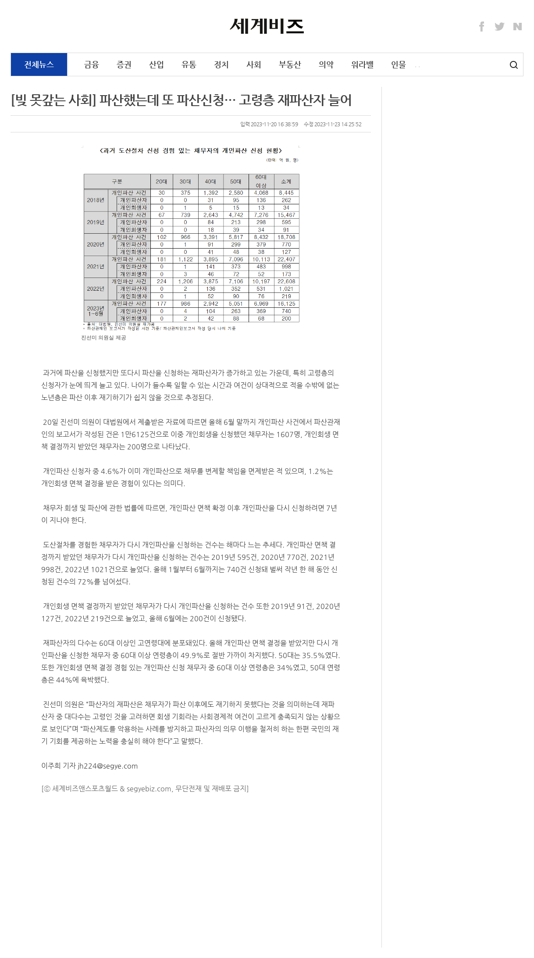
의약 (326, 64)
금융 (91, 64)
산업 (156, 64)
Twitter (500, 26)
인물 (398, 64)
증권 (124, 64)
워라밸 (362, 64)
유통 (189, 64)
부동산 (290, 64)
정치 (221, 64)
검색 (514, 65)
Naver (517, 26)
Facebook (482, 26)
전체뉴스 (39, 64)
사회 (253, 64)
